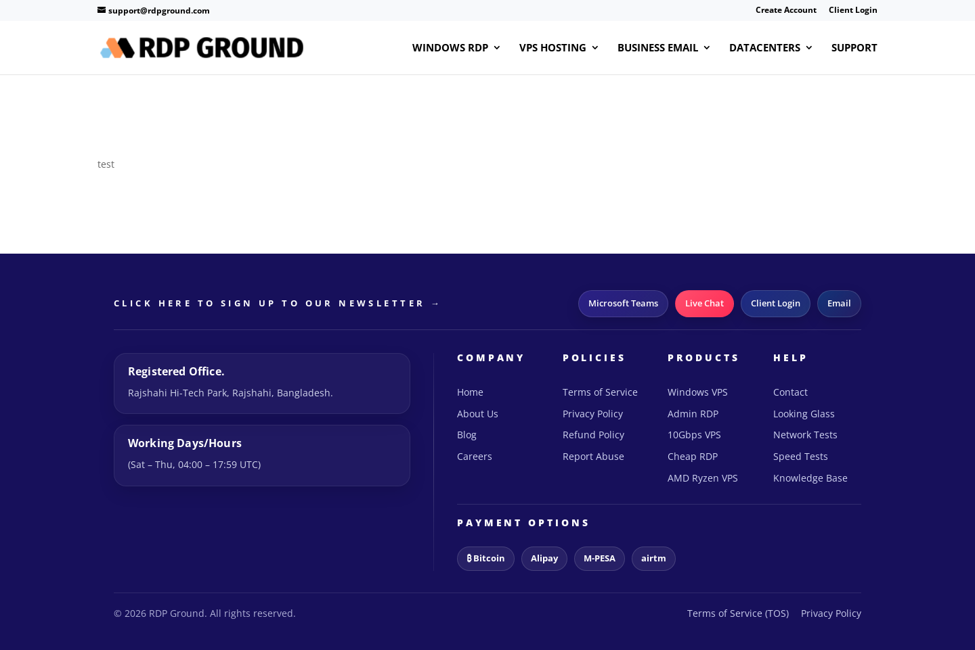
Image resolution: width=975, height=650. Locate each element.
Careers (474, 456)
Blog (467, 434)
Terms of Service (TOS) (738, 613)
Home (470, 392)
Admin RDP (693, 413)
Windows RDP (450, 48)
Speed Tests (800, 456)
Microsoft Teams (623, 303)
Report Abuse (593, 456)
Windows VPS (698, 392)
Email (839, 303)
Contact (790, 392)
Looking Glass (804, 413)
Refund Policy (593, 434)
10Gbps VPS (694, 434)
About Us (477, 413)
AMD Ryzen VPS (703, 477)
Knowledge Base (810, 477)
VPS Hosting (552, 48)
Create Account (786, 11)
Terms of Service (600, 392)
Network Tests (805, 434)
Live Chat (704, 303)
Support (854, 48)
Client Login (853, 11)
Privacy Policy (593, 413)
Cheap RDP (693, 456)
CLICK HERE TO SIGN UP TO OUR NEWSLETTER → (278, 303)
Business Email (658, 48)
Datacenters (764, 48)
